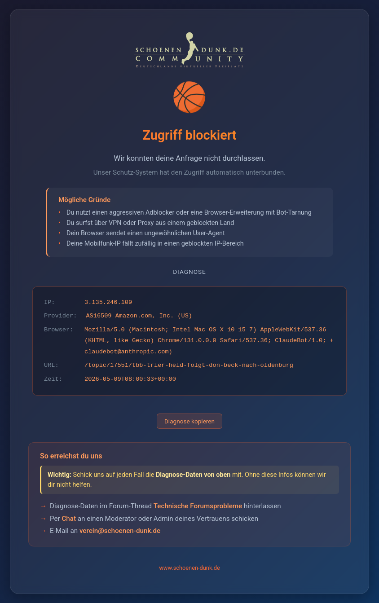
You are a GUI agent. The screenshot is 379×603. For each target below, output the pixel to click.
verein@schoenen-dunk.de (119, 531)
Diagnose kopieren (189, 421)
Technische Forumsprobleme (198, 506)
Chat (69, 519)
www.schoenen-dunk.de (189, 567)
